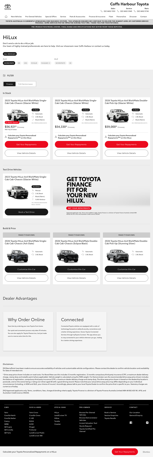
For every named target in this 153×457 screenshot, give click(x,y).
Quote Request (85, 426)
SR (19, 63)
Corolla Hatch (10, 415)
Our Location (134, 412)
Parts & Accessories (77, 16)
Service (63, 16)
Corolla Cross (34, 415)
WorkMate (9, 63)
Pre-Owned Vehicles (33, 16)
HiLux (56, 412)
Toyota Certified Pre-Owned (87, 430)
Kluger (32, 427)
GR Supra (8, 427)
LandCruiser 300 (35, 435)
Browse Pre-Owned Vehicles (87, 413)
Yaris (6, 412)
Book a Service (110, 412)
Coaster (57, 424)
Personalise (121, 16)
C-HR (31, 418)
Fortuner (32, 429)
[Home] (6, 16)
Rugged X (45, 63)
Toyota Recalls (110, 418)
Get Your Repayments (26, 144)
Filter (10, 75)
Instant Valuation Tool (88, 423)
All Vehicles (9, 54)
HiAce (56, 418)
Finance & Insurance (97, 16)
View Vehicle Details (26, 153)
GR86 (6, 424)
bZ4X (31, 424)
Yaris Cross (33, 412)
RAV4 (31, 421)
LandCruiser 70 (60, 415)
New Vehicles (16, 16)
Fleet (111, 16)
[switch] (19, 84)
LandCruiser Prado (36, 432)
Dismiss (146, 451)
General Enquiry (135, 415)
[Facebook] (130, 422)
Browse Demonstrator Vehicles (88, 418)
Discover (133, 16)
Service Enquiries (111, 415)
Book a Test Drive (26, 211)
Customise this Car (26, 269)
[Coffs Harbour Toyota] (7, 7)
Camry (7, 421)
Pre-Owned (84, 407)
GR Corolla (8, 429)
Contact (143, 16)
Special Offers (51, 16)
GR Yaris (7, 432)
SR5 (25, 63)
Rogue (34, 63)
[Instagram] (147, 422)
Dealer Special (13, 122)
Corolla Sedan (10, 418)
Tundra (57, 421)
